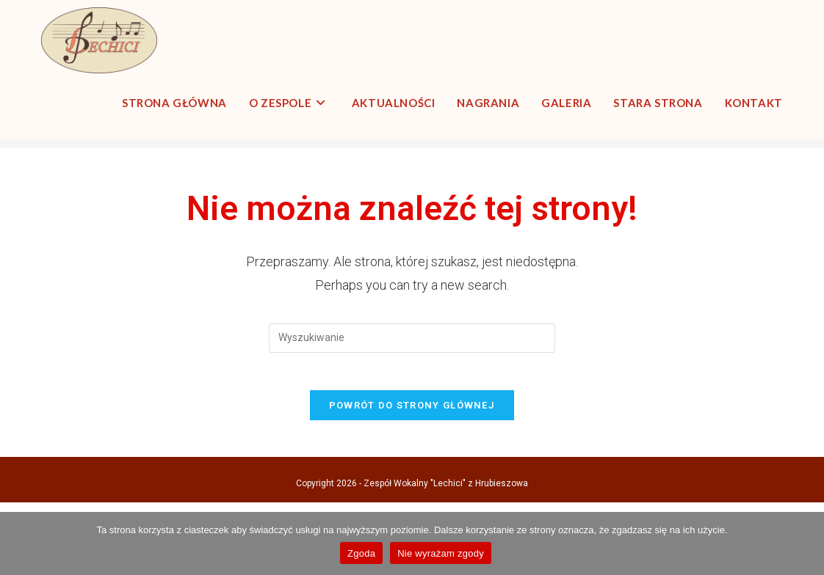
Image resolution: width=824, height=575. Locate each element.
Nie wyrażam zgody (440, 553)
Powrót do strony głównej (412, 477)
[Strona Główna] (685, 176)
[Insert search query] (412, 404)
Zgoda (361, 553)
